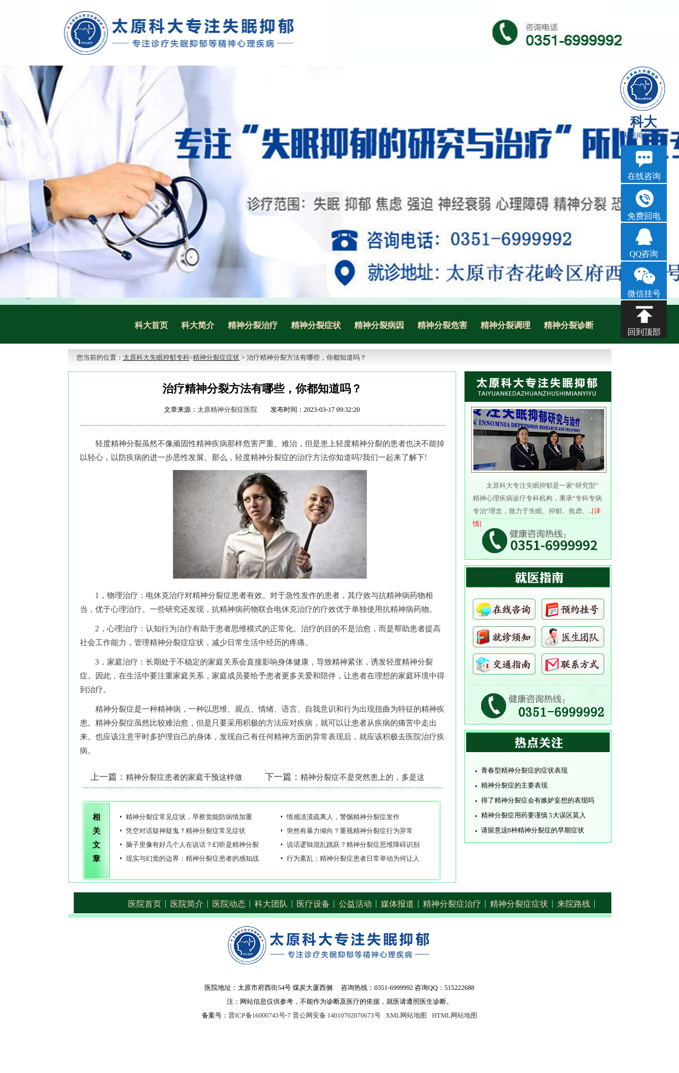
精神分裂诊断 (569, 325)
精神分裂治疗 (253, 325)
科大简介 (198, 325)
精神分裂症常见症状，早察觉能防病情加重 (189, 817)
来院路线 (573, 904)
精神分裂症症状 (216, 357)
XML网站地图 (406, 1015)
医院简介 (186, 904)
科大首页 (151, 325)
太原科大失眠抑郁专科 (156, 357)
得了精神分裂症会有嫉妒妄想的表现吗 (537, 800)
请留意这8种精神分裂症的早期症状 (532, 830)
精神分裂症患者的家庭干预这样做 (184, 777)
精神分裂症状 (316, 325)
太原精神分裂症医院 (227, 409)
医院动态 (229, 904)
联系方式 (573, 666)
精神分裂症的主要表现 (514, 785)
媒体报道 (397, 904)
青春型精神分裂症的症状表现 (524, 770)
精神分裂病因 (379, 325)
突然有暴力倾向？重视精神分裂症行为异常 (350, 831)
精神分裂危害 (442, 325)
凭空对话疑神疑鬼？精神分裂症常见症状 (186, 831)
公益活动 (355, 904)
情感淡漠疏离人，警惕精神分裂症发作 (343, 817)
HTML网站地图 (454, 1015)
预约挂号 (573, 612)
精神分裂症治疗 (452, 904)
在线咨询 (504, 612)
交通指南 (504, 666)
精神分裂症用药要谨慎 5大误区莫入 (533, 815)
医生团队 (573, 639)
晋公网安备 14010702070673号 (337, 1015)
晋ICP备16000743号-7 (259, 1015)
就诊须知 (504, 639)
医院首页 (144, 904)
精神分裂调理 (505, 325)
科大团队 (271, 904)
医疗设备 (313, 904)
